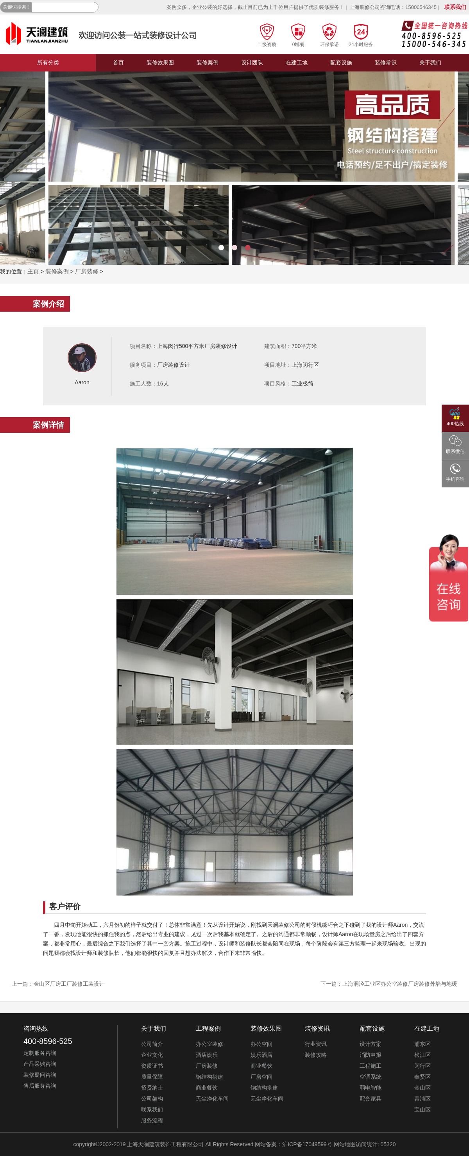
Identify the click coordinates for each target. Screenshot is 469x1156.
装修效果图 (160, 62)
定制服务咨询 (39, 1053)
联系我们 (455, 7)
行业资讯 (316, 1044)
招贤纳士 (152, 1088)
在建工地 (297, 62)
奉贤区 (422, 1077)
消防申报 (370, 1055)
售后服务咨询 (39, 1086)
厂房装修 (86, 271)
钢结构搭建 (209, 1077)
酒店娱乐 (207, 1055)
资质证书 (152, 1066)
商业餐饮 (207, 1088)
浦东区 (422, 1044)
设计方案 (370, 1044)
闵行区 (422, 1066)
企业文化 (152, 1055)
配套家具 (370, 1098)
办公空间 (261, 1044)
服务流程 (152, 1120)
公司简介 (152, 1044)
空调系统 (370, 1077)
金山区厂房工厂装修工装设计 (69, 984)
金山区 (422, 1088)
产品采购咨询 (39, 1064)
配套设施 (341, 62)
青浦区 (422, 1098)
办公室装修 (209, 1044)
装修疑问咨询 (39, 1075)
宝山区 (422, 1109)
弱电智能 (370, 1088)
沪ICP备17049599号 (307, 1144)
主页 (33, 271)
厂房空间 (261, 1077)
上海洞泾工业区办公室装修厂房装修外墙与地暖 (399, 984)
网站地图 (345, 1144)
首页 (118, 62)
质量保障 (152, 1077)
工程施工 (370, 1066)
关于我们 (430, 62)
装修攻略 (316, 1055)
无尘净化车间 (212, 1098)
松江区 (422, 1055)
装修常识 (386, 62)
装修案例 (207, 62)
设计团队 (252, 62)
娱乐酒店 (261, 1055)
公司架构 (152, 1098)
